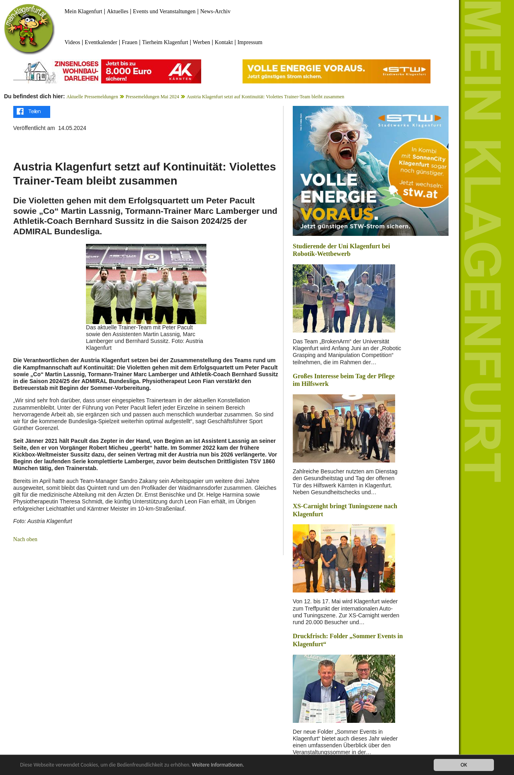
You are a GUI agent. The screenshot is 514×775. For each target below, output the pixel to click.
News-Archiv (215, 11)
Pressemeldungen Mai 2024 (152, 96)
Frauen (129, 42)
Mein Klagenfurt (83, 11)
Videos (72, 42)
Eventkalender (101, 42)
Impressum (249, 42)
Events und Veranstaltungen (164, 11)
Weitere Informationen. (218, 765)
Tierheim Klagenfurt (165, 42)
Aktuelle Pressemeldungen (92, 96)
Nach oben (25, 539)
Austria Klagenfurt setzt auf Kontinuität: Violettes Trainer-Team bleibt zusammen (266, 96)
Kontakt (224, 42)
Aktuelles (117, 11)
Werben (201, 42)
